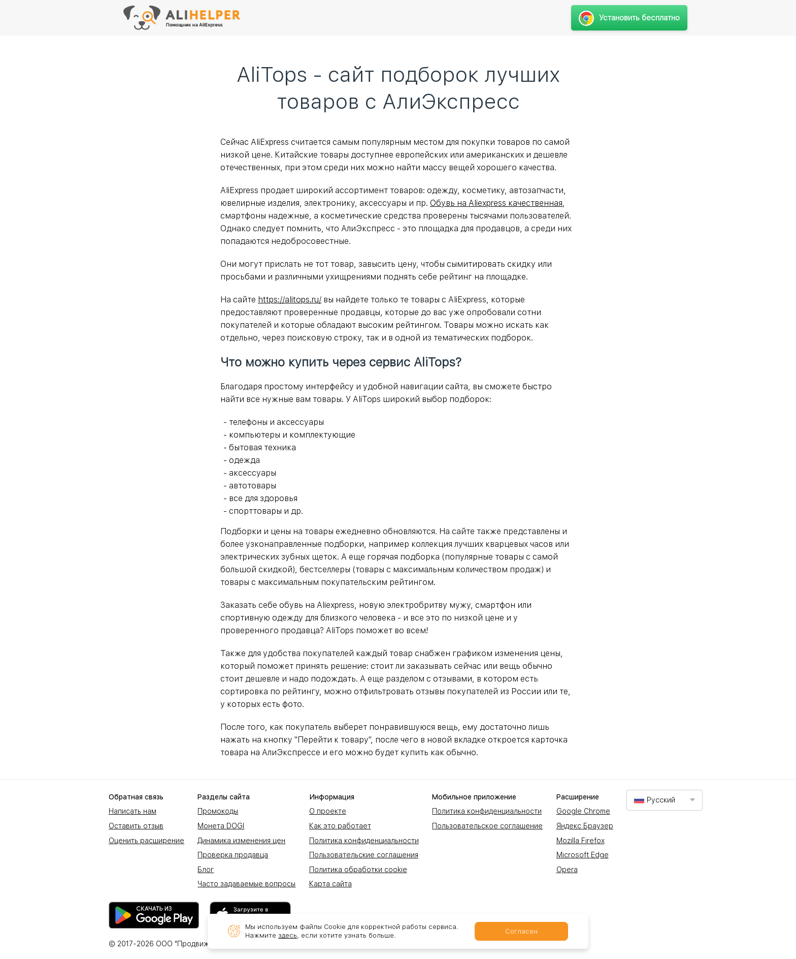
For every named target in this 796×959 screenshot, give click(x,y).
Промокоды (217, 811)
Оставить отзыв (136, 826)
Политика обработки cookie (358, 869)
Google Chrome (583, 811)
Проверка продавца (232, 855)
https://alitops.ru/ (289, 299)
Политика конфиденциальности (364, 841)
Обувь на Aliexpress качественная (496, 203)
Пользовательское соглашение (487, 826)
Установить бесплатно (629, 18)
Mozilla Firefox (580, 841)
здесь (287, 935)
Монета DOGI (220, 826)
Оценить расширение (146, 841)
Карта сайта (330, 884)
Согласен (521, 931)
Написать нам (132, 811)
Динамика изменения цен (241, 841)
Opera (567, 869)
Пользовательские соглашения (363, 855)
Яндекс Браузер (584, 826)
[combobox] (664, 800)
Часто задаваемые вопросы (246, 884)
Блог (205, 869)
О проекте (327, 811)
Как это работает (340, 826)
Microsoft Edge (582, 855)
